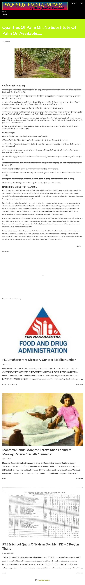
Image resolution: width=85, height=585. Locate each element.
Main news (79, 384)
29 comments (12, 384)
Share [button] (79, 246)
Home (5, 14)
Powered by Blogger (42, 580)
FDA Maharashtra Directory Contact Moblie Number (39, 360)
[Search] (74, 3)
